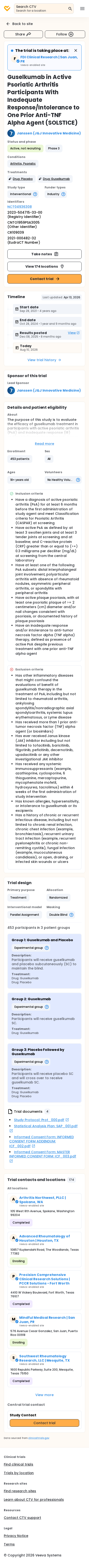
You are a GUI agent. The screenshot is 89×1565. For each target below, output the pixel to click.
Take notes (45, 254)
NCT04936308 (19, 207)
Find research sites (20, 1491)
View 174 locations (45, 266)
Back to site (19, 23)
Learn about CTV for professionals (34, 1499)
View (74, 333)
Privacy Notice (16, 1535)
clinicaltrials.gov (38, 1438)
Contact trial (45, 278)
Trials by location (19, 1473)
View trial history (44, 360)
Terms (9, 1544)
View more (44, 1395)
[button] (22, 163)
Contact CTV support (22, 1517)
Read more (44, 444)
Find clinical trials (18, 1464)
